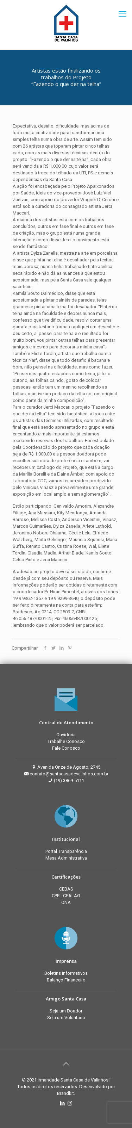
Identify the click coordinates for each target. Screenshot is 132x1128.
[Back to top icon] (66, 1063)
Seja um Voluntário (66, 1017)
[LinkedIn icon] (62, 1103)
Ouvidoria (66, 734)
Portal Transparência (66, 851)
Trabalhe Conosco (66, 741)
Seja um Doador (66, 1011)
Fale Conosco (66, 748)
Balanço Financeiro (66, 980)
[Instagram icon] (70, 1103)
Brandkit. (66, 1093)
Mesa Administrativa (66, 858)
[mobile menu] (122, 14)
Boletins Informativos (66, 973)
